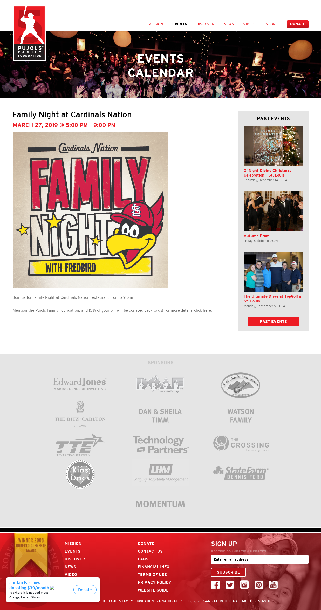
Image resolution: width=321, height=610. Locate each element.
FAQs (143, 559)
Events (179, 24)
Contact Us (150, 551)
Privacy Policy (154, 582)
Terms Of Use (152, 574)
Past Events (273, 321)
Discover (205, 24)
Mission (155, 24)
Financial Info (153, 567)
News (229, 24)
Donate (297, 24)
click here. (203, 310)
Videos (250, 24)
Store (272, 24)
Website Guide (153, 590)
